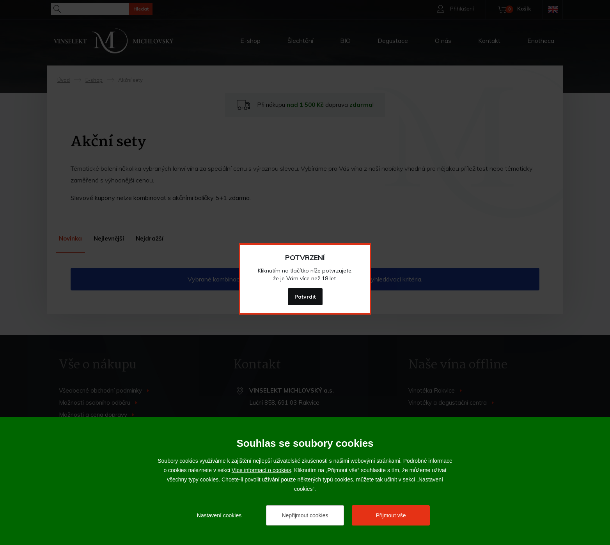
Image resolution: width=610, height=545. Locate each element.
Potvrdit (305, 296)
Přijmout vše (391, 515)
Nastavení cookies (219, 515)
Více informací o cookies (261, 470)
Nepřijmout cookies (305, 515)
